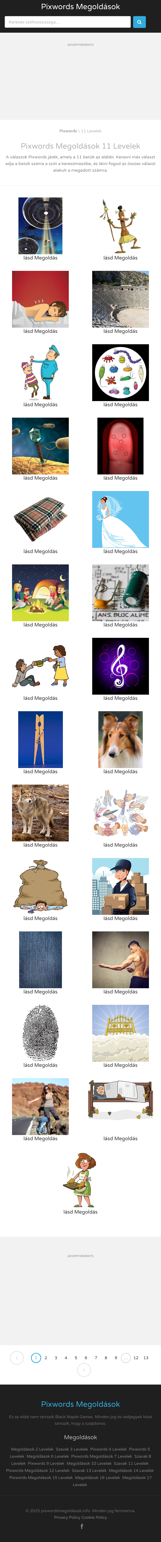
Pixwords (68, 131)
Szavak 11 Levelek (131, 1463)
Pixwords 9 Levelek (46, 1463)
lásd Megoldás (40, 258)
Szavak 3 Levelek (72, 1449)
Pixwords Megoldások (80, 6)
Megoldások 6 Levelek (47, 1456)
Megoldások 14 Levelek (131, 1470)
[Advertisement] (80, 87)
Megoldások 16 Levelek (97, 1477)
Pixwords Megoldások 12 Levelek (38, 1470)
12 (135, 1357)
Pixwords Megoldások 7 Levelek (101, 1456)
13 (145, 1357)
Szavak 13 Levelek (89, 1470)
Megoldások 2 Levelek (32, 1449)
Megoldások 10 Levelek (89, 1463)
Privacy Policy (67, 1517)
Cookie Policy (94, 1517)
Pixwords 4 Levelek (108, 1449)
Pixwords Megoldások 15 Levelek (41, 1477)
